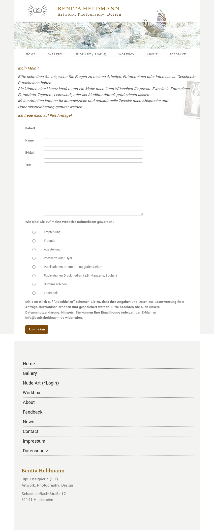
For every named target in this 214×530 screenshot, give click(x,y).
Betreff (30, 128)
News (28, 422)
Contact (30, 431)
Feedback (178, 54)
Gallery (55, 54)
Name (29, 140)
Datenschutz (35, 451)
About (152, 54)
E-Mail (29, 152)
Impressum (34, 441)
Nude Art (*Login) (90, 54)
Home (30, 54)
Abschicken (37, 329)
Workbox (127, 54)
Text (28, 165)
